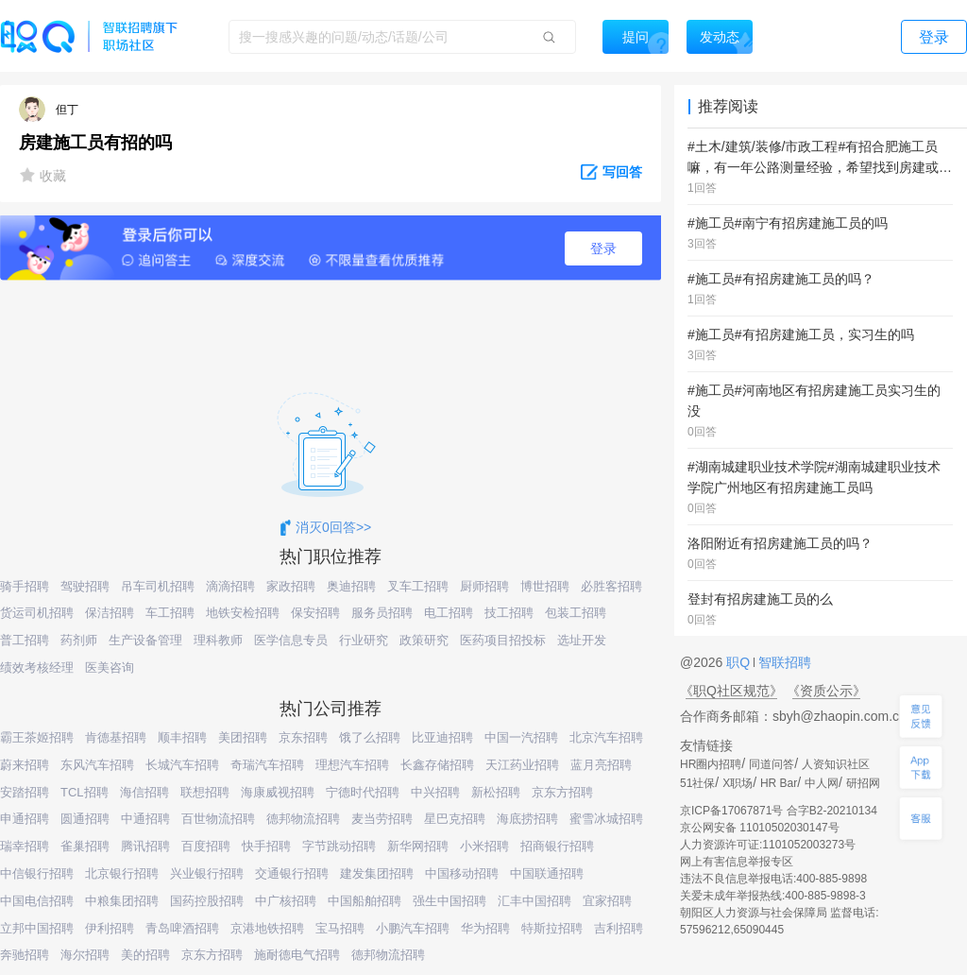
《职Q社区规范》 (731, 690)
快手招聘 (266, 846)
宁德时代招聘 (362, 792)
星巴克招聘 (454, 819)
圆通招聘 (85, 819)
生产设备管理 (145, 640)
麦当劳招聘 (382, 819)
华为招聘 (485, 928)
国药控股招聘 (207, 901)
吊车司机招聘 (158, 586)
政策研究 (424, 640)
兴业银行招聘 (207, 873)
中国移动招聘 (462, 873)
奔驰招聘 (24, 955)
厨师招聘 (484, 586)
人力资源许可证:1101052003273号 (768, 844)
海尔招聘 (85, 955)
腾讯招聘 (145, 846)
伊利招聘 (109, 928)
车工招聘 (170, 613)
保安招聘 (315, 613)
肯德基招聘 (115, 737)
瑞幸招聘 (24, 846)
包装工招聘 (575, 613)
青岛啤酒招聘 (182, 928)
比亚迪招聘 (442, 737)
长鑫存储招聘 (437, 765)
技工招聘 (509, 613)
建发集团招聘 (377, 873)
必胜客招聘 (611, 586)
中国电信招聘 (37, 901)
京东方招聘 (562, 792)
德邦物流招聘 (303, 819)
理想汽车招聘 (352, 765)
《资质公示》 (826, 690)
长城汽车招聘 (182, 765)
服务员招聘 (382, 613)
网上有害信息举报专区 (736, 861)
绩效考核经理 (37, 667)
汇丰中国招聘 (534, 901)
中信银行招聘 (37, 873)
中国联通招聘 (547, 873)
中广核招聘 (285, 901)
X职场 (737, 783)
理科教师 (218, 640)
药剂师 (78, 640)
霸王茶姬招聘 (37, 737)
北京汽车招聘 (606, 737)
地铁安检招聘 (243, 613)
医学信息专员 (291, 640)
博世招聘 (544, 586)
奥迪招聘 (351, 586)
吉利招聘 (618, 928)
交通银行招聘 (292, 873)
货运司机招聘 (37, 613)
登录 (603, 248)
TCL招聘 (84, 792)
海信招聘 (144, 792)
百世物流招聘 (218, 819)
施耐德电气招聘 (297, 955)
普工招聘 (24, 640)
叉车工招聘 (418, 586)
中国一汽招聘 (521, 737)
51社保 (697, 783)
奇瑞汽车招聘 (267, 765)
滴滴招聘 (230, 586)
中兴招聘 (435, 792)
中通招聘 (145, 819)
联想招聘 (204, 792)
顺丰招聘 (182, 737)
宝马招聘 (340, 928)
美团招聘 (242, 737)
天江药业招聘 (522, 765)
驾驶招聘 (85, 586)
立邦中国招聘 (37, 928)
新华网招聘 (418, 846)
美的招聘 (145, 955)
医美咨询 (109, 667)
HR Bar (778, 783)
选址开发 (581, 640)
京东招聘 (303, 737)
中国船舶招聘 (364, 901)
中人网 (822, 783)
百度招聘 (205, 846)
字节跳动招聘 (339, 846)
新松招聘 (495, 792)
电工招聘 (448, 613)
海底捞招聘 (527, 819)
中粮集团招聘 (122, 901)
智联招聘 (783, 662)
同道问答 (771, 764)
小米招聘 (484, 846)
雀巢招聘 (85, 846)
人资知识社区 (836, 764)
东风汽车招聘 (97, 765)
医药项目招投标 (503, 640)
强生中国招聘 (449, 901)
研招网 (863, 783)
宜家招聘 (607, 901)
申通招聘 (24, 819)
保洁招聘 (109, 613)
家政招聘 (290, 586)
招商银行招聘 (557, 846)
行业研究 (363, 640)
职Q (740, 662)
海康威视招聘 (277, 792)
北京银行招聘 (122, 873)
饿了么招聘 (369, 737)
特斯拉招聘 (552, 928)
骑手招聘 (24, 586)
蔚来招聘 (24, 765)
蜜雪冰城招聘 (606, 819)
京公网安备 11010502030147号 (760, 827)
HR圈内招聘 (710, 764)
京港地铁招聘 (267, 928)
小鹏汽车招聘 (413, 928)
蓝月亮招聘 (601, 765)
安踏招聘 (24, 792)
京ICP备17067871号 (731, 810)
